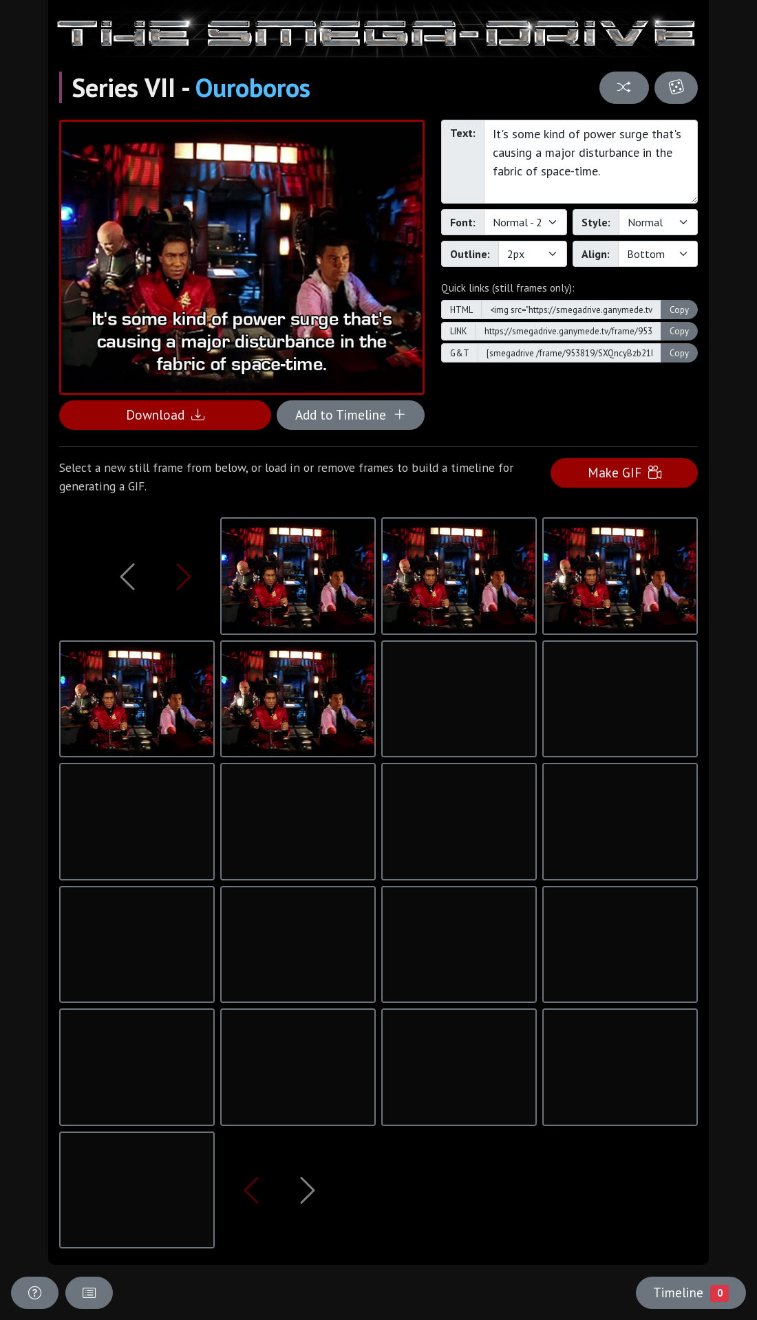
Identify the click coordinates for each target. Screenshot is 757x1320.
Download (165, 414)
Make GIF (624, 472)
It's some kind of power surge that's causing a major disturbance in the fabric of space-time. (591, 162)
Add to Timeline (350, 414)
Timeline (691, 1292)
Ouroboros (252, 87)
